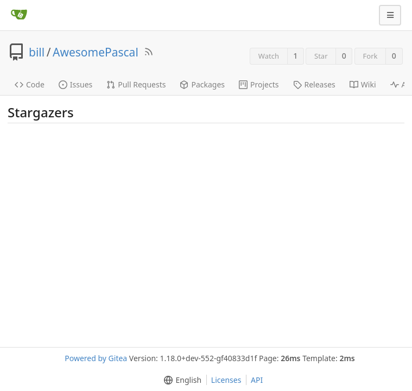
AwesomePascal (95, 52)
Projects (258, 84)
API (257, 380)
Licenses (226, 380)
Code (30, 84)
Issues (75, 84)
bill (37, 52)
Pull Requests (136, 84)
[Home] (19, 15)
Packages (202, 84)
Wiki (363, 84)
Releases (314, 84)
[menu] (180, 380)
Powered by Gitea (96, 358)
